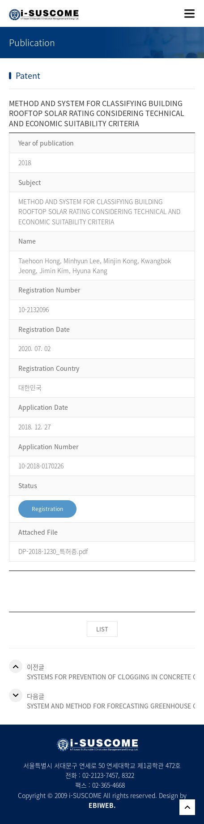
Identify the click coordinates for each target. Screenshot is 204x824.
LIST (102, 629)
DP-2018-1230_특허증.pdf (53, 551)
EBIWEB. (102, 805)
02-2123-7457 (100, 775)
